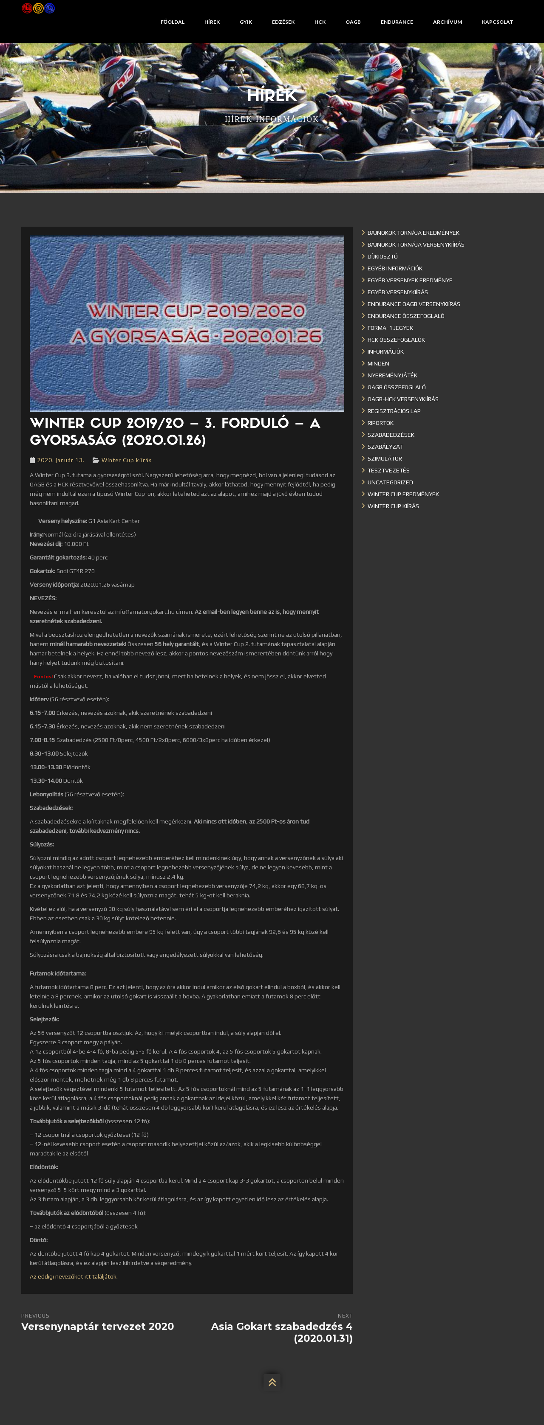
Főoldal (172, 22)
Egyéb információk (395, 268)
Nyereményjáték (392, 375)
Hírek (212, 22)
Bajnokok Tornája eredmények (413, 232)
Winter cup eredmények (403, 494)
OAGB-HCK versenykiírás (403, 399)
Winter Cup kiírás (127, 460)
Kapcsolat (497, 22)
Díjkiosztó (383, 256)
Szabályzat (385, 446)
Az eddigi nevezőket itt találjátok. (74, 1276)
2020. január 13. (61, 460)
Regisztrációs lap (394, 411)
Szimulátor (385, 458)
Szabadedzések (391, 434)
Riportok (381, 422)
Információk (386, 351)
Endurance (397, 22)
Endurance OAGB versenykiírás (414, 304)
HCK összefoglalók (396, 339)
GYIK (246, 22)
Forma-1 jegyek (390, 327)
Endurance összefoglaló (406, 315)
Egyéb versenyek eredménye (410, 280)
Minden (378, 363)
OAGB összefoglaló (397, 387)
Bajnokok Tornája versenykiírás (416, 244)
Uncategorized (390, 482)
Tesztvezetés (389, 470)
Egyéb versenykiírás (398, 292)
